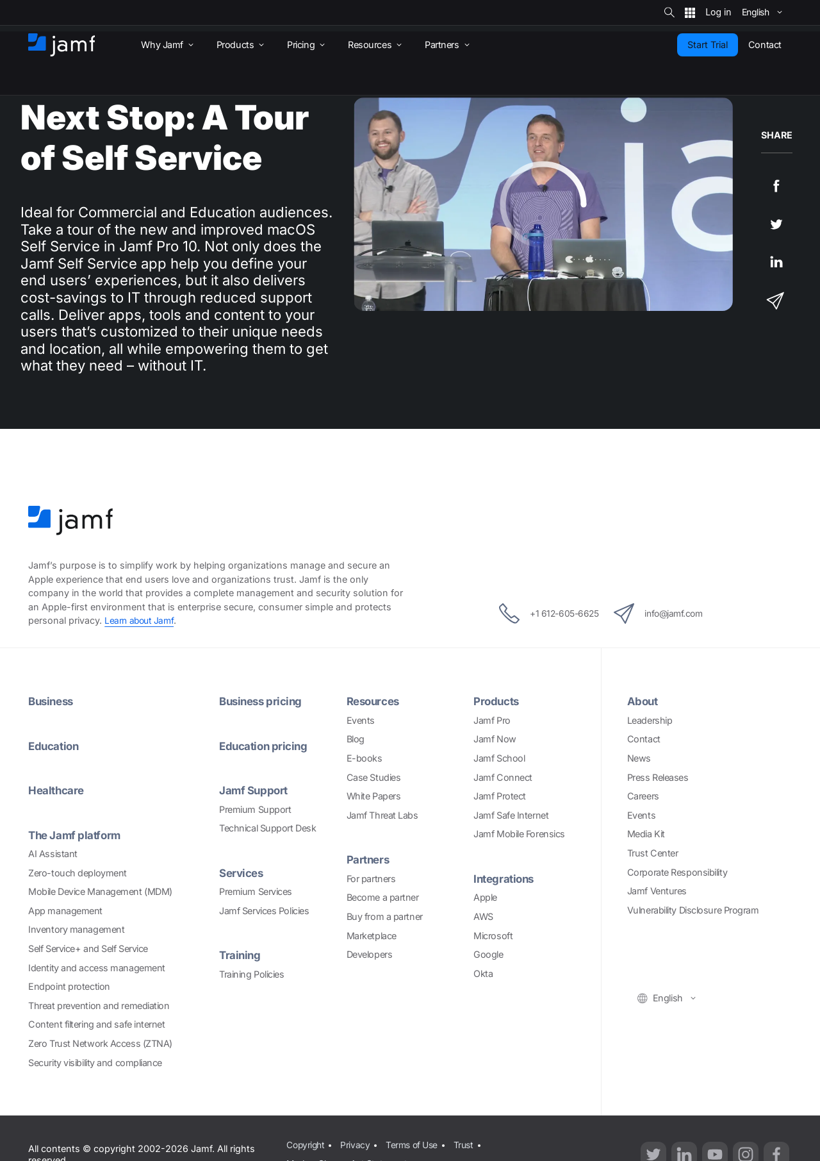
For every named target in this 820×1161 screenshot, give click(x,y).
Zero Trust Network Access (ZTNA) (100, 1043)
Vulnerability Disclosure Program (693, 910)
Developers (370, 954)
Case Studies (374, 777)
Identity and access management (96, 967)
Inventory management (76, 929)
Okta (483, 973)
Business (52, 701)
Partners (369, 859)
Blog (356, 738)
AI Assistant (53, 853)
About (643, 701)
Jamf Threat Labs (382, 815)
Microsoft (492, 935)
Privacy (357, 1144)
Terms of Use (415, 1144)
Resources (375, 701)
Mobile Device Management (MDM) (100, 891)
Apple (485, 897)
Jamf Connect (502, 777)
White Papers (374, 795)
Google (488, 954)
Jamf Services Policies (264, 910)
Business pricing (263, 701)
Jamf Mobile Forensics (519, 833)
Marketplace (372, 935)
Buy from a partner (385, 916)
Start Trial (707, 44)
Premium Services (255, 891)
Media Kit (646, 833)
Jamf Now (494, 738)
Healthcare (57, 790)
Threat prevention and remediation (98, 1005)
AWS (483, 916)
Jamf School (499, 758)
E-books (364, 758)
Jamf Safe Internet (510, 815)
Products (497, 701)
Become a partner (383, 897)
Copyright (305, 1144)
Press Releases (658, 777)
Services (242, 873)
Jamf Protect (499, 795)
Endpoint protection (69, 986)
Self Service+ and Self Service (88, 948)
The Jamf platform (76, 835)
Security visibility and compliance (95, 1062)
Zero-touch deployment (77, 872)
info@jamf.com (667, 613)
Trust (469, 1144)
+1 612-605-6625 (541, 613)
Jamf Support (255, 790)
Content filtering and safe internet (96, 1024)
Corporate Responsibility (677, 872)
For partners (371, 878)
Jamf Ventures (657, 890)
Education (55, 746)
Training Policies (251, 974)
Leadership (650, 720)
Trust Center (652, 853)
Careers (643, 795)
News (639, 758)
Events (361, 720)
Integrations (505, 878)
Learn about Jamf (140, 620)
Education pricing (265, 746)
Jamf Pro (491, 720)
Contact (643, 738)
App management (65, 910)
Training (240, 955)
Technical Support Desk (267, 828)
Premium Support (255, 809)
